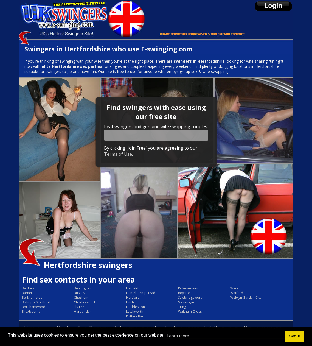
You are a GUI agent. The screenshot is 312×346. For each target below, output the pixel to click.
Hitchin (131, 302)
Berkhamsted (32, 297)
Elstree (79, 307)
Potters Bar (135, 316)
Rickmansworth (190, 288)
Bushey (79, 293)
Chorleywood (84, 302)
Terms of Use (118, 154)
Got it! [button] (294, 336)
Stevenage (186, 302)
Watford (236, 293)
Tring (182, 307)
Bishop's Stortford (36, 302)
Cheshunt (81, 297)
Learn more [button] (178, 336)
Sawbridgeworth (191, 297)
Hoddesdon (135, 307)
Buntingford (83, 288)
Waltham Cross (190, 311)
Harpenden (83, 311)
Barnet (27, 293)
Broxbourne (31, 311)
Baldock (28, 288)
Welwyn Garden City (245, 297)
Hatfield (132, 288)
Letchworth (134, 311)
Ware (234, 288)
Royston (184, 293)
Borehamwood (33, 307)
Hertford (133, 297)
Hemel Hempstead (140, 293)
